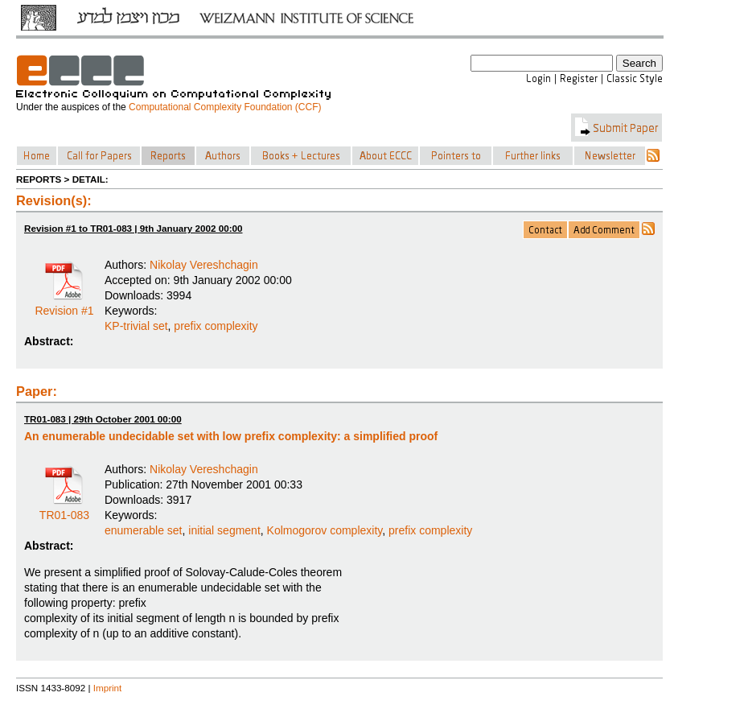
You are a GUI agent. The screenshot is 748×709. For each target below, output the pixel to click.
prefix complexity (215, 325)
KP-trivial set (136, 325)
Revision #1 (64, 305)
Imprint (107, 687)
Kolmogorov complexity (325, 530)
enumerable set (144, 530)
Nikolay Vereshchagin (204, 264)
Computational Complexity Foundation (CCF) (225, 107)
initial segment (224, 530)
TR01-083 (64, 509)
